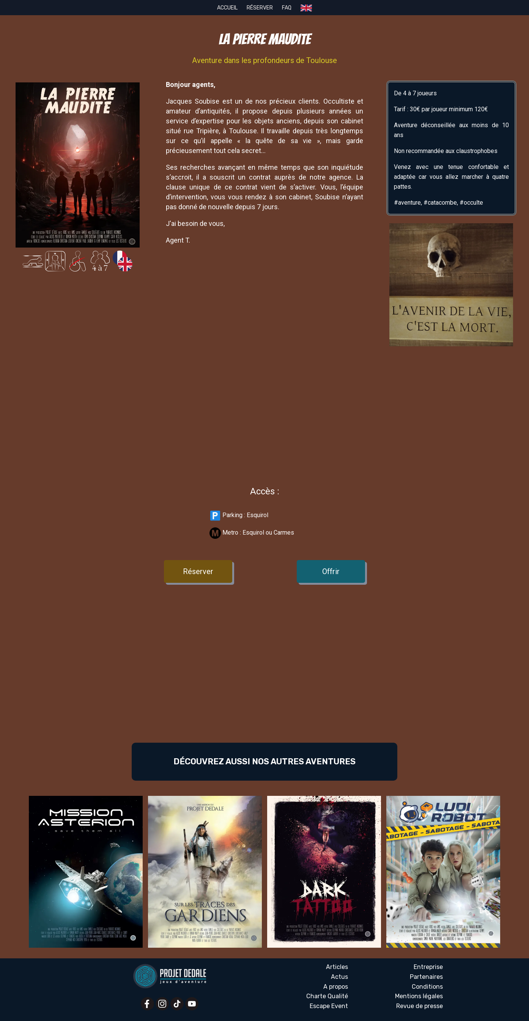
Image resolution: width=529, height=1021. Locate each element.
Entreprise (428, 967)
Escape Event (329, 1006)
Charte (327, 996)
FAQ (286, 8)
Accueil (227, 8)
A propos (335, 986)
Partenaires (426, 976)
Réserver (260, 8)
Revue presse (419, 1006)
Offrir (331, 571)
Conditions (427, 986)
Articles (337, 967)
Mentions (419, 996)
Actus (339, 976)
